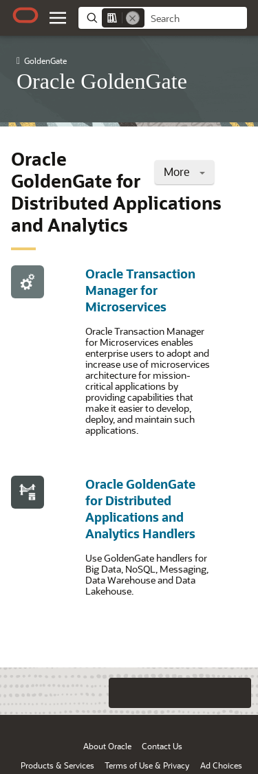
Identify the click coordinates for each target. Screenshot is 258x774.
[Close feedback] (68, 693)
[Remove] (132, 17)
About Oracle (107, 745)
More (184, 171)
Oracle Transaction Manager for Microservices (140, 290)
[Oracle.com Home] (25, 15)
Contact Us (162, 745)
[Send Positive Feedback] (236, 693)
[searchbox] (196, 18)
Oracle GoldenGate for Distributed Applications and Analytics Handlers (140, 509)
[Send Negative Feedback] (208, 693)
